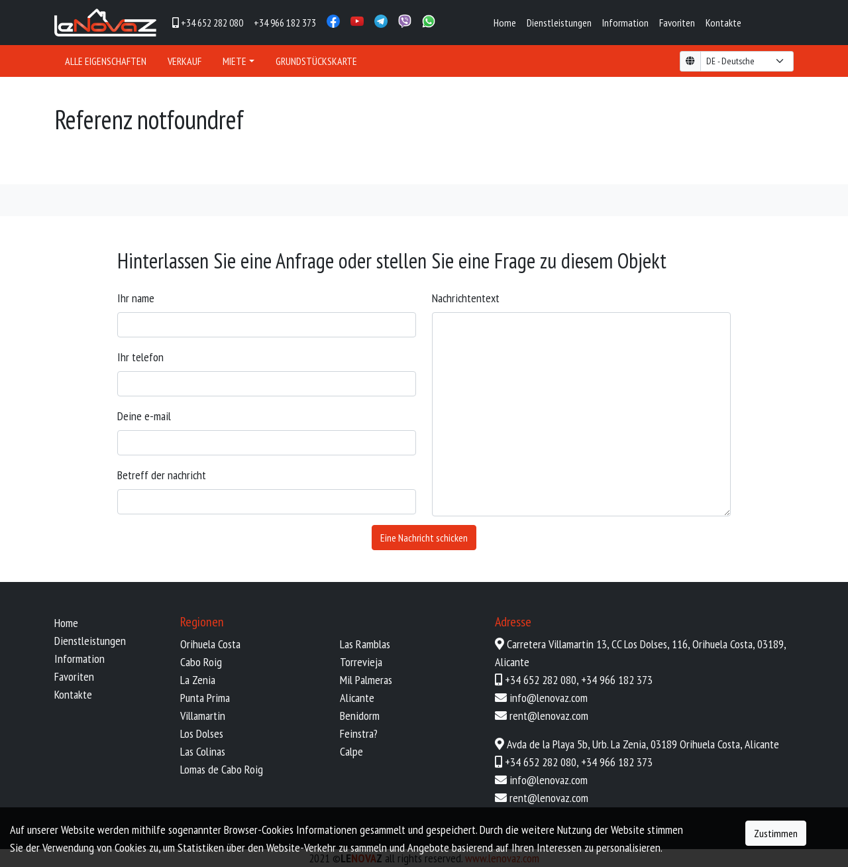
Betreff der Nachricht (161, 475)
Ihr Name (135, 298)
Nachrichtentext (466, 298)
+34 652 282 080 (540, 679)
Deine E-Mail (144, 416)
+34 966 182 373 (617, 679)
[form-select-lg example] (747, 61)
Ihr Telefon (140, 357)
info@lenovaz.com (548, 697)
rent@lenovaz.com (548, 715)
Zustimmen (776, 833)
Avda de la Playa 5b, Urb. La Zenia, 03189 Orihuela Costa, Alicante (643, 744)
